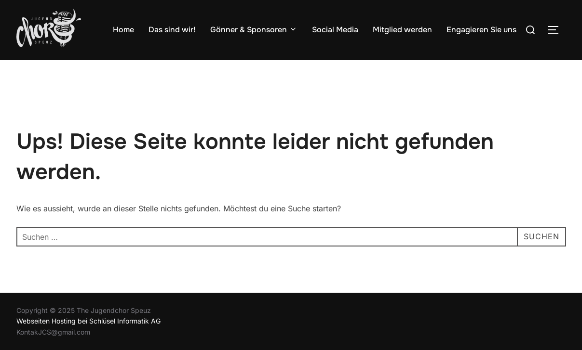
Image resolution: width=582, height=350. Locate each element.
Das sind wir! (172, 30)
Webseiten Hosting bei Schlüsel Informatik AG (88, 321)
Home (123, 30)
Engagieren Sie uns (481, 30)
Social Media (335, 30)
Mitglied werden (402, 30)
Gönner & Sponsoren (254, 30)
